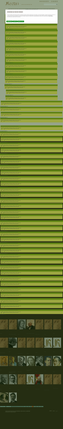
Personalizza (9, 21)
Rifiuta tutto (20, 21)
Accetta (15, 21)
